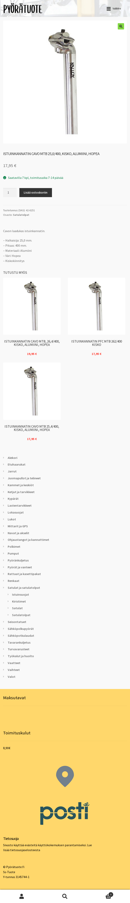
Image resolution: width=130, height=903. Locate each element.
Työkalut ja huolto (21, 656)
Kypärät (13, 499)
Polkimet (14, 546)
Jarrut (12, 471)
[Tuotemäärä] (10, 192)
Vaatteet (14, 663)
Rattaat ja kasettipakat (24, 574)
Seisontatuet (17, 622)
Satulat (17, 608)
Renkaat (13, 581)
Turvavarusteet (18, 649)
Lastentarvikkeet (20, 505)
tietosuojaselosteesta (25, 850)
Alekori (12, 458)
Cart (100, 893)
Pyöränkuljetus (18, 560)
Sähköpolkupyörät (21, 629)
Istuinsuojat (20, 594)
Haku (65, 896)
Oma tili (21, 896)
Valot (11, 677)
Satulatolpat (21, 215)
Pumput (13, 553)
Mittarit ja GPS (18, 526)
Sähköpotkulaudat (21, 636)
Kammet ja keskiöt (21, 485)
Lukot (12, 519)
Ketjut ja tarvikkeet (21, 492)
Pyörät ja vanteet (20, 567)
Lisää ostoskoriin (35, 192)
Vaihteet (14, 670)
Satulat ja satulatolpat (24, 588)
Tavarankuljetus (19, 642)
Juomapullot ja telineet (24, 478)
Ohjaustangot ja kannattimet (28, 540)
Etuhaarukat (16, 464)
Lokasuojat (16, 512)
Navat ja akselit (18, 533)
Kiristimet (19, 601)
